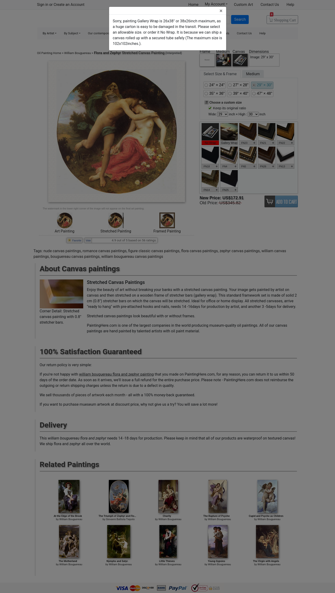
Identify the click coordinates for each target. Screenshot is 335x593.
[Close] (221, 11)
